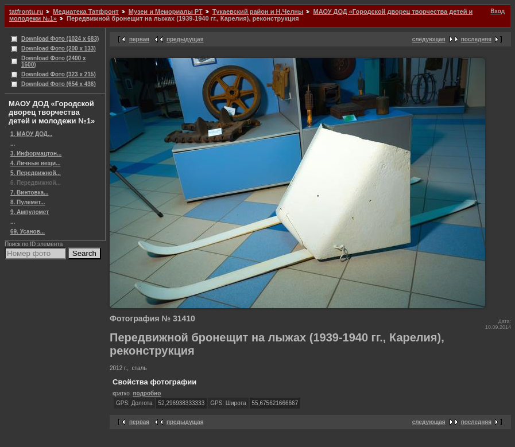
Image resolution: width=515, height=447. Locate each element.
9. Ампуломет (29, 212)
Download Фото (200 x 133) (58, 48)
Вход (497, 11)
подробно (147, 393)
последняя (476, 39)
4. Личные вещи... (35, 163)
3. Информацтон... (35, 153)
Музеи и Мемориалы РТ (166, 11)
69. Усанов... (27, 231)
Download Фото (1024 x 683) (60, 39)
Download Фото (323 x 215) (58, 74)
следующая (429, 39)
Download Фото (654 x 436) (58, 84)
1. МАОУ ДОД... (31, 134)
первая (139, 39)
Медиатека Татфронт (85, 11)
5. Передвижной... (35, 173)
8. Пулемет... (27, 202)
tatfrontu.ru (26, 11)
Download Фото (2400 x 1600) (53, 61)
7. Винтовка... (29, 192)
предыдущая (185, 39)
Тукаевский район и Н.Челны (258, 11)
